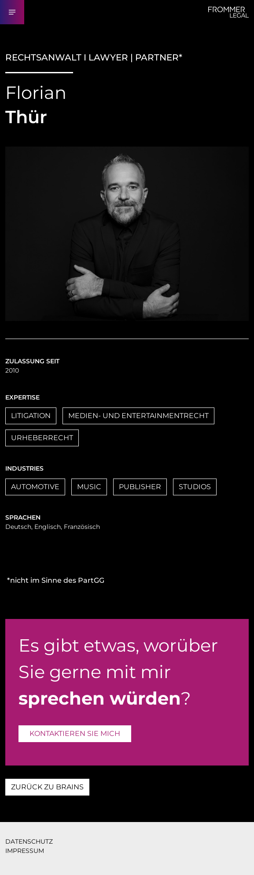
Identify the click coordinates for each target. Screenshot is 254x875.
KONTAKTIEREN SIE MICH (74, 733)
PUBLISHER (140, 487)
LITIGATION (31, 415)
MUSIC (89, 487)
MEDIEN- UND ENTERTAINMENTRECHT (138, 415)
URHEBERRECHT (42, 438)
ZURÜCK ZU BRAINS (47, 787)
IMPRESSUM (24, 851)
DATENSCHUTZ (29, 841)
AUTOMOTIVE (35, 487)
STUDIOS (195, 487)
